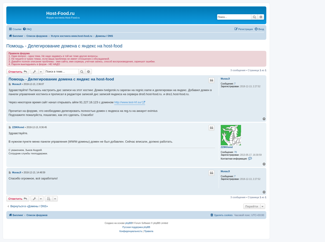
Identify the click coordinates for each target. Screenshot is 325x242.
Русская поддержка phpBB (136, 227)
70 (235, 152)
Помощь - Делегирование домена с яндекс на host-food (64, 45)
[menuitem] (27, 29)
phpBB (128, 223)
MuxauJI (225, 79)
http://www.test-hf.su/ (128, 102)
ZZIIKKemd (227, 147)
